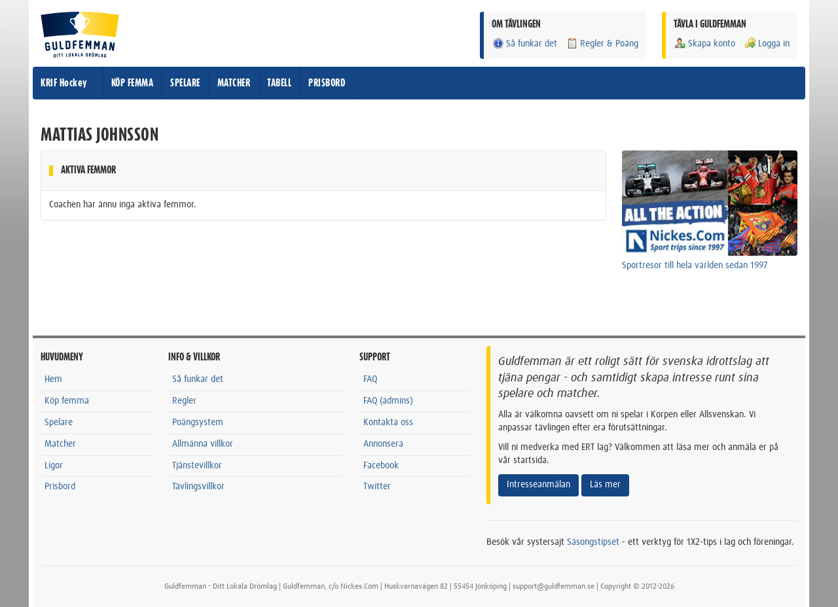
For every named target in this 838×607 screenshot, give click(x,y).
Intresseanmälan (538, 484)
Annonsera (383, 444)
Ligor (54, 465)
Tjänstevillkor (197, 465)
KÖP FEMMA (132, 83)
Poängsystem (197, 422)
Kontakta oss (388, 422)
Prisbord (60, 486)
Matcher (60, 444)
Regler (184, 401)
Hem (53, 379)
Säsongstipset (593, 542)
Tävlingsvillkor (198, 486)
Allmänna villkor (202, 444)
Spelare (59, 422)
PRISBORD (326, 83)
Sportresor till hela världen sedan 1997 (695, 265)
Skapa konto (704, 43)
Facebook (381, 465)
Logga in (767, 43)
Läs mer (605, 484)
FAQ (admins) (388, 401)
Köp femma (67, 401)
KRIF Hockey (64, 83)
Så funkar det (524, 43)
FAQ (370, 379)
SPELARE (185, 83)
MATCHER (234, 83)
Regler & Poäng (602, 43)
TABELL (279, 83)
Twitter (377, 486)
